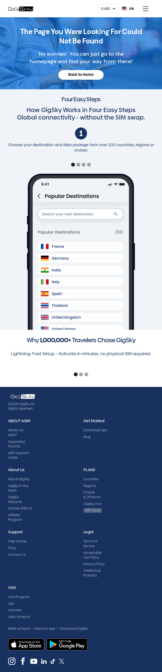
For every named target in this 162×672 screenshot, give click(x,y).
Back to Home (81, 74)
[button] (108, 8)
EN (128, 8)
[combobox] (127, 8)
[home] (20, 8)
